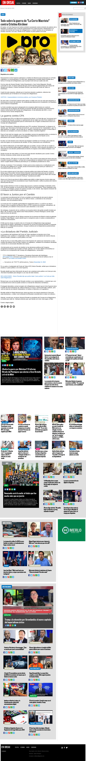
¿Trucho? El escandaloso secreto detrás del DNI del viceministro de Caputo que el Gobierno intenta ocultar (15, 675)
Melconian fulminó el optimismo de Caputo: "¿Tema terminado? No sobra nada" (40, 571)
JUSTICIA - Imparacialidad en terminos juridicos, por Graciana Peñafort (21, 97)
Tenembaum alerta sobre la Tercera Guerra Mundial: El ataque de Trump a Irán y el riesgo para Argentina (71, 510)
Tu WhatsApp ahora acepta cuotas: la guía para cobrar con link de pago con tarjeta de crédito (52, 483)
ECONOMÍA (24, 3)
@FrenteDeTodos (8, 257)
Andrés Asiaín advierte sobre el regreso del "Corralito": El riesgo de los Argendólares (58, 453)
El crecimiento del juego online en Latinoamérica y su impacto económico (75, 426)
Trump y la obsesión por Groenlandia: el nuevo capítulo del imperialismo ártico (28, 621)
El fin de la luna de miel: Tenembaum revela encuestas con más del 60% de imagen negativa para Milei (70, 93)
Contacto (3, 751)
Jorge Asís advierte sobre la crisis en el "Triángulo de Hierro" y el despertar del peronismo (71, 115)
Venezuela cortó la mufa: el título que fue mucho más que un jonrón (20, 494)
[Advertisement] (28, 321)
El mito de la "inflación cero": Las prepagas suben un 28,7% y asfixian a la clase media (7, 454)
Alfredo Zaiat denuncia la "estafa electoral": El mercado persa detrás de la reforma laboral (70, 136)
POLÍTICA (18, 3)
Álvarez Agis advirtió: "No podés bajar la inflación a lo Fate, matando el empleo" (52, 509)
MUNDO (29, 3)
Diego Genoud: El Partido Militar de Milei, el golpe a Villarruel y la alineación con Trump (71, 167)
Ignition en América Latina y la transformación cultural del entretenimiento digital (12, 702)
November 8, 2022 (40, 262)
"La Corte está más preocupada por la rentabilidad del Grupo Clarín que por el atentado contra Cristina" (71, 46)
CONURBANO (35, 3)
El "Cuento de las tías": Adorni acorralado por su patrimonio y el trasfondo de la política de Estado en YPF (72, 104)
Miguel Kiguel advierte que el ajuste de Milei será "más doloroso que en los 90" (39, 542)
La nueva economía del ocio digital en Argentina (71, 481)
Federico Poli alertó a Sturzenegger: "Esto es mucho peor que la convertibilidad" (15, 648)
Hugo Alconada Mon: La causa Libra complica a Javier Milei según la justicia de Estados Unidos (70, 178)
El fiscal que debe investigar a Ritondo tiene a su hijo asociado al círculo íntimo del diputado (71, 157)
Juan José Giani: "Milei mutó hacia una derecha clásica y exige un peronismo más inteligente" (71, 146)
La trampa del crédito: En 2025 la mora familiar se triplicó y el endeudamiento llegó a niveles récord (14, 543)
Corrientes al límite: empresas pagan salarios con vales (70, 125)
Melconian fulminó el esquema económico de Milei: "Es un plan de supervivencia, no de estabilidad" (75, 383)
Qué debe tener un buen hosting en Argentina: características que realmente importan (41, 453)
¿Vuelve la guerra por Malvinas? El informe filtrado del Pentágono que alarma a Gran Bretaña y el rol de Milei (21, 372)
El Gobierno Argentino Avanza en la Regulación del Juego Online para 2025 (14, 729)
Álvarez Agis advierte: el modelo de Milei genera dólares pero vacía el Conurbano (40, 648)
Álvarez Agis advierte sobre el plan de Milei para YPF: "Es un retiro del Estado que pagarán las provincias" (41, 427)
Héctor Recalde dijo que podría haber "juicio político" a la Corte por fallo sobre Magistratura (71, 24)
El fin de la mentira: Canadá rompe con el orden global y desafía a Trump (40, 701)
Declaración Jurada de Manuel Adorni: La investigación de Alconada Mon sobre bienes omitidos (71, 82)
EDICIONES (73, 2)
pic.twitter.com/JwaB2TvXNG (17, 258)
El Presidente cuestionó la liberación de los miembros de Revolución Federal (70, 36)
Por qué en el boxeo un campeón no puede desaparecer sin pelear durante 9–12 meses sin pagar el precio (24, 427)
